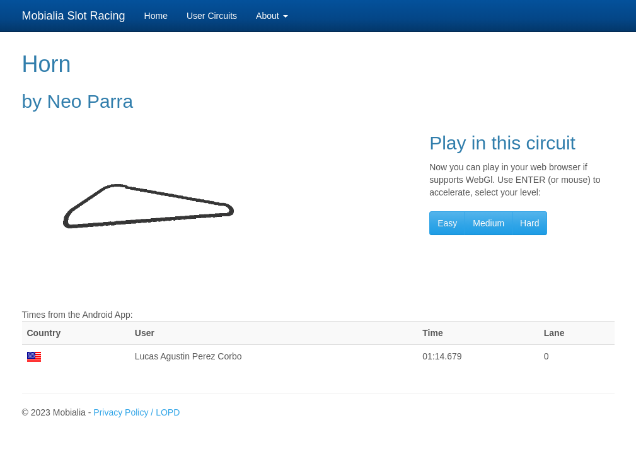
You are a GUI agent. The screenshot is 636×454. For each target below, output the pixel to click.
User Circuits (212, 16)
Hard (529, 223)
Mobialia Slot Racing (73, 15)
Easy (447, 223)
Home (156, 16)
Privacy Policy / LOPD (136, 412)
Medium (488, 223)
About (271, 16)
